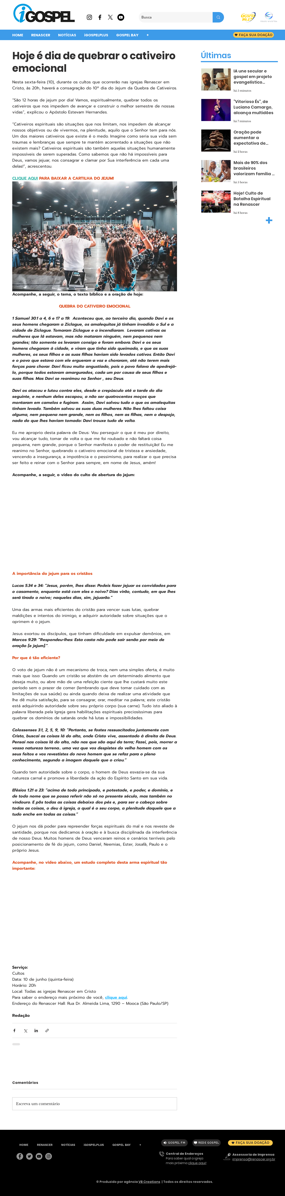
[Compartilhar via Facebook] (14, 1030)
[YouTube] (39, 1156)
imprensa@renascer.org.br (253, 1159)
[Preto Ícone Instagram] (89, 17)
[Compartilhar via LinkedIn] (36, 1030)
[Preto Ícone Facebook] (99, 17)
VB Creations (149, 1182)
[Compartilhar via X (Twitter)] (25, 1030)
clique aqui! (197, 1163)
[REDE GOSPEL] (206, 1142)
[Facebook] (19, 1156)
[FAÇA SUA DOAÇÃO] (253, 35)
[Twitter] (29, 1156)
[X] (110, 17)
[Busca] (172, 17)
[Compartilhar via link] (47, 1030)
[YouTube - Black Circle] (120, 17)
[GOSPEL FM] (174, 1142)
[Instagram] (48, 1156)
